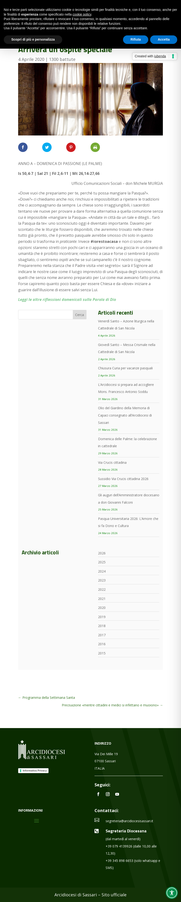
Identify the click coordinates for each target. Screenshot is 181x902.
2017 (102, 635)
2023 (102, 580)
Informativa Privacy (35, 770)
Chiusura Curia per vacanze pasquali (125, 368)
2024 (102, 571)
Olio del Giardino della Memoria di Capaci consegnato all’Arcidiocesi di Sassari (125, 415)
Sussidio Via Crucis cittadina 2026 (123, 478)
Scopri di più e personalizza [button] (33, 39)
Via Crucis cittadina (112, 462)
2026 (102, 553)
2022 (102, 589)
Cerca (79, 314)
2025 (102, 562)
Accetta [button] (164, 39)
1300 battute (62, 59)
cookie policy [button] (82, 14)
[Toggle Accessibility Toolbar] (171, 892)
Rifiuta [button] (136, 39)
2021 (102, 598)
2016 (102, 644)
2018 (102, 626)
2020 (102, 607)
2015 (102, 653)
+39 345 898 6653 (119, 860)
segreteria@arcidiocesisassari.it (129, 821)
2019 (102, 617)
